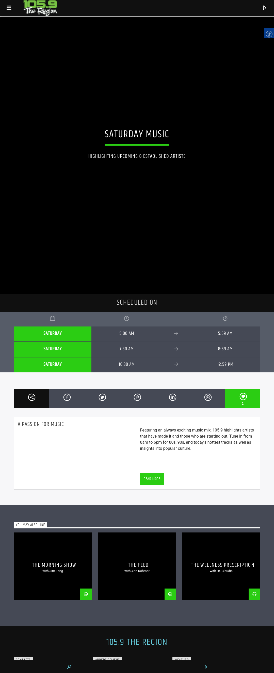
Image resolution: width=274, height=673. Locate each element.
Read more (152, 479)
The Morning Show (54, 565)
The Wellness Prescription (222, 565)
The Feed (138, 565)
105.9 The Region (136, 642)
